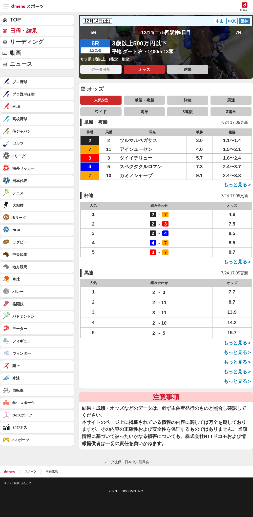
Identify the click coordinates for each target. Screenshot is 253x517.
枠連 (187, 100)
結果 (187, 69)
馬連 (231, 100)
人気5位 (101, 100)
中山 (220, 21)
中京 (232, 21)
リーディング (27, 42)
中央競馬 (52, 471)
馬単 (144, 111)
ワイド (101, 111)
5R (93, 32)
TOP (15, 20)
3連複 (188, 111)
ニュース (21, 64)
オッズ (144, 69)
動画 (15, 53)
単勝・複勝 (144, 100)
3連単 (231, 111)
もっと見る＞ (238, 184)
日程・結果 (23, 31)
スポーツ (30, 471)
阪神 (244, 21)
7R (238, 32)
